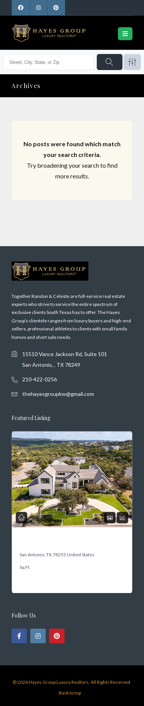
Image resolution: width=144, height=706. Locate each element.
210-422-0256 (39, 379)
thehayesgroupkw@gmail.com (58, 394)
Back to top (70, 693)
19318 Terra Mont (37, 542)
